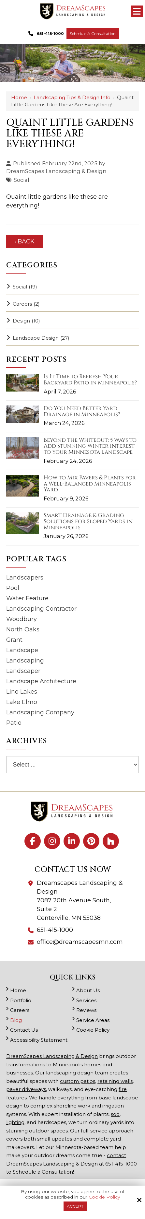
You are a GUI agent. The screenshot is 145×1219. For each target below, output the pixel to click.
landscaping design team (77, 1073)
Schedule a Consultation (93, 33)
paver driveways (26, 1089)
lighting (15, 1122)
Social (21, 180)
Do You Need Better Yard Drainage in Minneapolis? (82, 411)
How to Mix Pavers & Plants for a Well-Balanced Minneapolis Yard (90, 484)
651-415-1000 (45, 33)
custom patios (77, 1081)
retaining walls (115, 1081)
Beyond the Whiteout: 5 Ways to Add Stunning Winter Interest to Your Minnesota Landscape (90, 446)
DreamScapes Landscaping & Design (56, 171)
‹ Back (24, 241)
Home (19, 97)
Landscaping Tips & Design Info (72, 97)
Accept (75, 1206)
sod (115, 1114)
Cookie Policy (104, 1197)
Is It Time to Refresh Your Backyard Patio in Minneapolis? (90, 380)
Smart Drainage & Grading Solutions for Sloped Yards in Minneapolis (88, 521)
